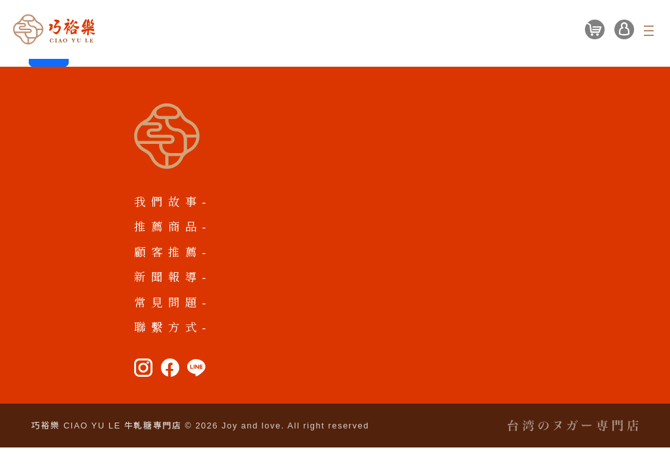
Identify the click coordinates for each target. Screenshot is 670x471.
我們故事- (172, 202)
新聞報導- (172, 277)
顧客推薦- (172, 252)
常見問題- (172, 302)
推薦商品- (172, 227)
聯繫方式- (172, 327)
